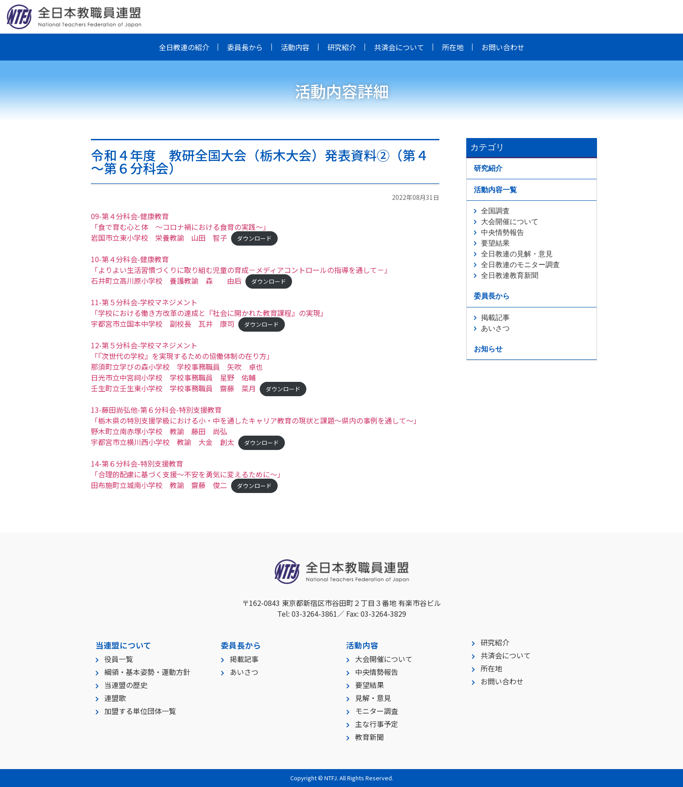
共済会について (399, 47)
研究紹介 (341, 47)
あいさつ (495, 328)
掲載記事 (495, 317)
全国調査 (495, 211)
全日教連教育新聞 (509, 275)
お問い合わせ (502, 47)
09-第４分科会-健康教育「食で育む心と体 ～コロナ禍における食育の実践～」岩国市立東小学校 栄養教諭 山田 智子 (180, 227)
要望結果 (495, 243)
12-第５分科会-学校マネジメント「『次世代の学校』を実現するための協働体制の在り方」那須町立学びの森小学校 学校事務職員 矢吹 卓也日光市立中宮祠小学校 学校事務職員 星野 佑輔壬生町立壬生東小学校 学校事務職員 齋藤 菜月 (182, 367)
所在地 (453, 47)
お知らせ (488, 349)
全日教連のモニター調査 (520, 264)
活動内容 (295, 47)
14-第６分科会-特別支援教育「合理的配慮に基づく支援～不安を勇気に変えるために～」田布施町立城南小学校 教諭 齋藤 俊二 (187, 474)
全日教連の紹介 (184, 47)
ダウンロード (254, 238)
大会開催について (509, 221)
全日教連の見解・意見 (517, 254)
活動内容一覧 (495, 190)
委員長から (245, 47)
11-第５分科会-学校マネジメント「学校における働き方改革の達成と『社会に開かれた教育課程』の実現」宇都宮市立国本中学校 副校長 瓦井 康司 (209, 313)
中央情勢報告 (502, 232)
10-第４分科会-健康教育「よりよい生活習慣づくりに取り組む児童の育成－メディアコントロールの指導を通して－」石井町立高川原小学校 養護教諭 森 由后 (241, 270)
